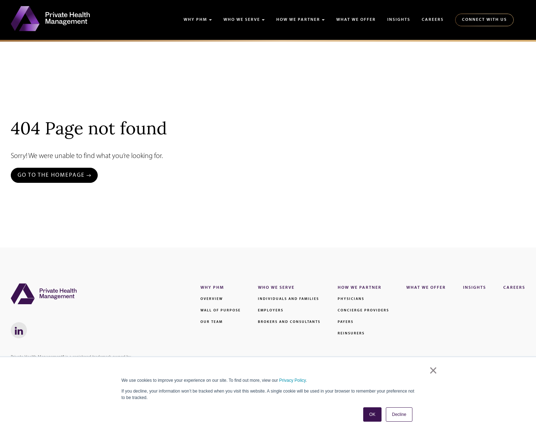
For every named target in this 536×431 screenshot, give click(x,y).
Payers (346, 322)
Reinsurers (351, 333)
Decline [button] (399, 414)
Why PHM (195, 20)
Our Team (211, 322)
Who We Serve (241, 20)
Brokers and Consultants (289, 322)
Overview (211, 299)
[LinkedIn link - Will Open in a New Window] (19, 330)
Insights (398, 20)
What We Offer (356, 20)
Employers (270, 310)
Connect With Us (484, 20)
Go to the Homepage (51, 175)
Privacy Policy (292, 380)
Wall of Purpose (220, 310)
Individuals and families (288, 299)
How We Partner (298, 20)
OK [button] (372, 414)
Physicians (351, 299)
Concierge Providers (363, 310)
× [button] (433, 370)
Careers (433, 20)
